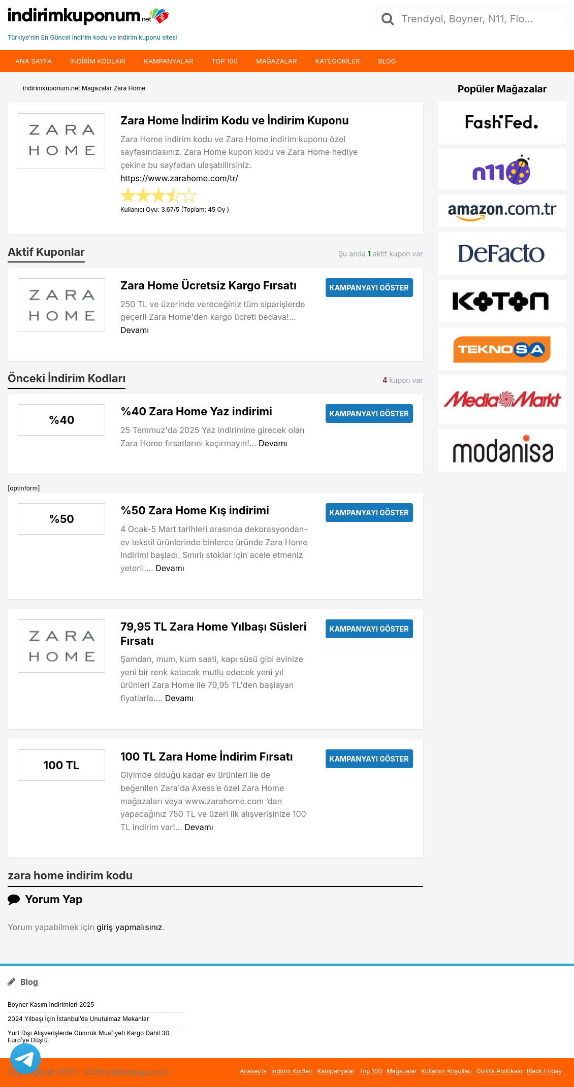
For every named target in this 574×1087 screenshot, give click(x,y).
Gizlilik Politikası (499, 1071)
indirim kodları (97, 61)
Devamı (134, 330)
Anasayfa (253, 1071)
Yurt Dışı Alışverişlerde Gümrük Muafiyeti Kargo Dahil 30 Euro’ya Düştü (88, 1036)
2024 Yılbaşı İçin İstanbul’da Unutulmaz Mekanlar (78, 1019)
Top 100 (224, 61)
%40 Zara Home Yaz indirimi (196, 411)
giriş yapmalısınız (130, 927)
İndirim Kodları (291, 1071)
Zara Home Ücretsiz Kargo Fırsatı (208, 285)
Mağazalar (276, 61)
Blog (387, 61)
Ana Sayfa (33, 61)
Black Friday (544, 1071)
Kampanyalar (168, 61)
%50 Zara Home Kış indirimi (194, 510)
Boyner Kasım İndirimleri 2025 (51, 1004)
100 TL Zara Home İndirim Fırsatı (206, 756)
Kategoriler (337, 61)
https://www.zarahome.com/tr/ (179, 178)
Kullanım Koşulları (446, 1071)
